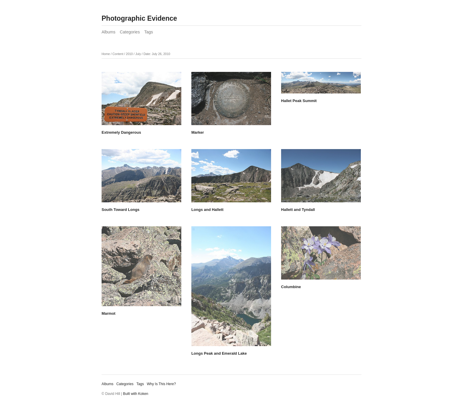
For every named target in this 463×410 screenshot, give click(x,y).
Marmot (108, 313)
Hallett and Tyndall (298, 209)
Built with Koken (135, 394)
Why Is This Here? (161, 384)
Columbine (291, 287)
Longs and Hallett (207, 209)
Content (118, 54)
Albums (108, 32)
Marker (197, 132)
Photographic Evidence (139, 18)
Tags (148, 32)
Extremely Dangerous (121, 132)
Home (106, 54)
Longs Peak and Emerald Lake (219, 353)
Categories (130, 32)
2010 (129, 54)
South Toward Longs (120, 209)
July (138, 54)
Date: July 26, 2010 (157, 54)
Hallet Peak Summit (299, 101)
